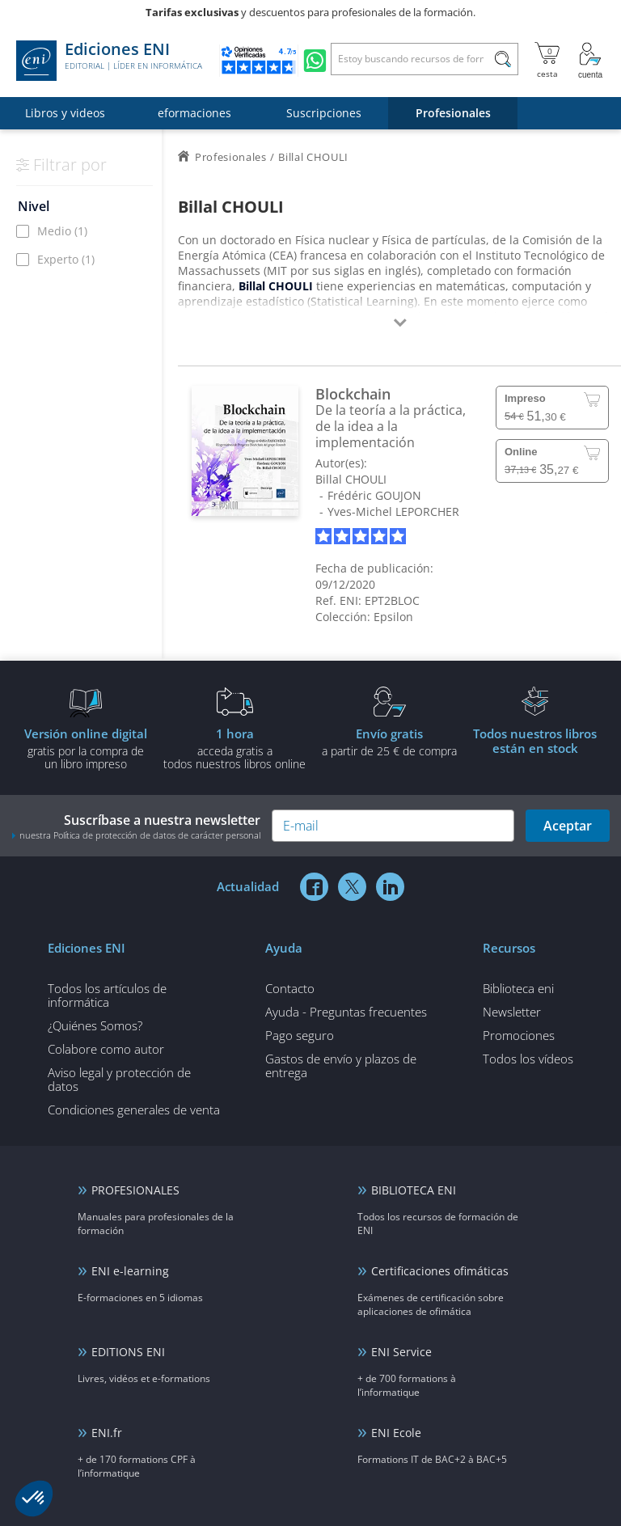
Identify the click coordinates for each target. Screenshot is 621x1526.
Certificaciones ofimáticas (440, 1271)
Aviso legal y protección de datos (119, 1079)
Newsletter (512, 1012)
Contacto (290, 988)
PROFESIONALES (135, 1190)
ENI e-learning (130, 1271)
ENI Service (401, 1351)
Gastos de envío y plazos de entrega (340, 1065)
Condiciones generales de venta (134, 1109)
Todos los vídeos (528, 1058)
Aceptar (567, 826)
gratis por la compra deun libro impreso (85, 748)
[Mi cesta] (547, 60)
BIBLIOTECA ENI (413, 1190)
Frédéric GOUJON (374, 495)
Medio (62, 231)
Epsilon (393, 616)
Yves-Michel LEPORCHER (393, 511)
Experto (66, 259)
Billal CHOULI (351, 479)
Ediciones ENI (109, 60)
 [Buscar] (503, 61)
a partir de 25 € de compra (389, 741)
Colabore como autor (106, 1049)
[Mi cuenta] (590, 60)
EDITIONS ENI (128, 1351)
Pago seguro (299, 1035)
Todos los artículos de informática (107, 995)
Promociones (519, 1035)
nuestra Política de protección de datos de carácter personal (139, 835)
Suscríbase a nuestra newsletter (136, 826)
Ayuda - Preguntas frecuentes (346, 1012)
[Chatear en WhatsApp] (315, 60)
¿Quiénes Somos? (95, 1025)
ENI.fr (106, 1432)
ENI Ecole (396, 1432)
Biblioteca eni (518, 988)
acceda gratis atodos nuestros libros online (234, 748)
